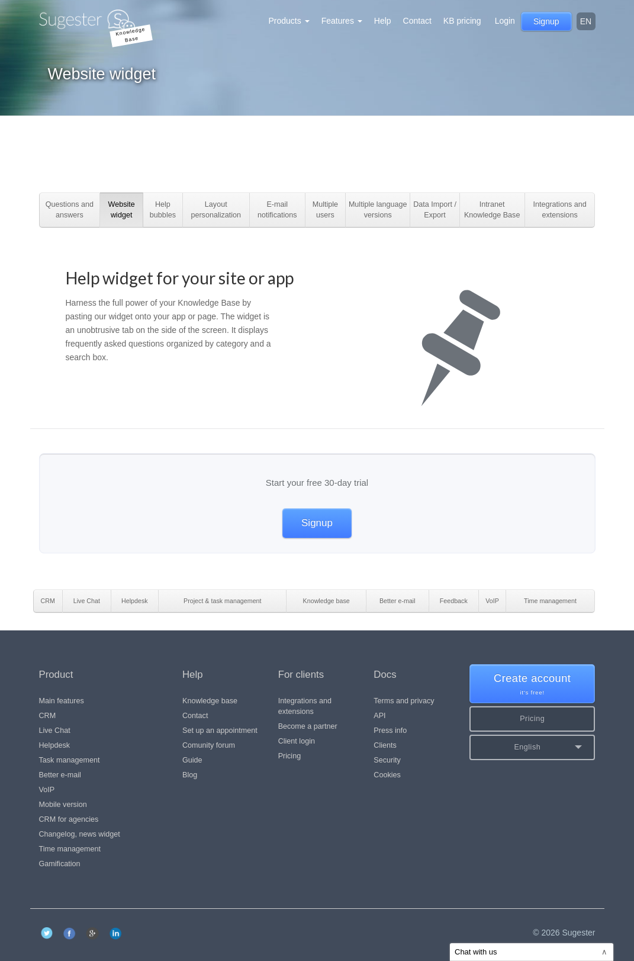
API (379, 716)
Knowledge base (209, 701)
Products (289, 20)
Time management (70, 849)
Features (341, 20)
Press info (390, 730)
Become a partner (307, 726)
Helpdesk (54, 745)
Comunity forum (208, 745)
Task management (69, 760)
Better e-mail (60, 775)
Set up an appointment (220, 730)
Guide (192, 760)
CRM (47, 716)
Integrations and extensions (305, 706)
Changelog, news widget (79, 834)
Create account (532, 684)
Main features (61, 701)
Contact (417, 20)
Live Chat (54, 730)
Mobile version (63, 804)
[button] (532, 747)
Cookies (387, 775)
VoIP (47, 790)
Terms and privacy (404, 701)
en (585, 21)
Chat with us (531, 952)
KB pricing (462, 20)
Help (382, 20)
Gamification (60, 864)
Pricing (289, 756)
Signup (317, 522)
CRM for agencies (69, 819)
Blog (189, 775)
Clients (385, 745)
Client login (296, 741)
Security (387, 760)
